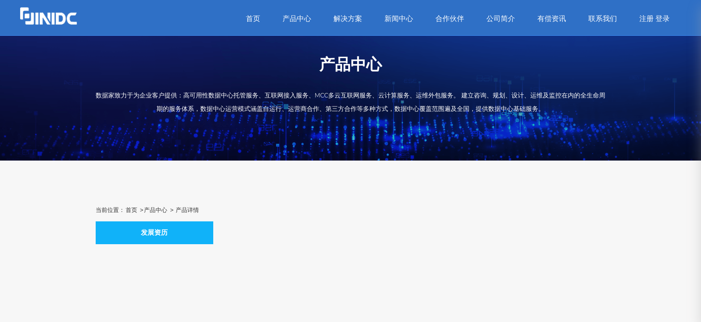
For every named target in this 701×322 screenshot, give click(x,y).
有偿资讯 (551, 19)
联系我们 (602, 19)
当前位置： (110, 210)
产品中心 (297, 19)
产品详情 (187, 210)
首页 (253, 19)
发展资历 (154, 232)
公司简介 (500, 19)
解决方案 (348, 19)
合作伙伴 (449, 19)
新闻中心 (398, 19)
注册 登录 (654, 19)
